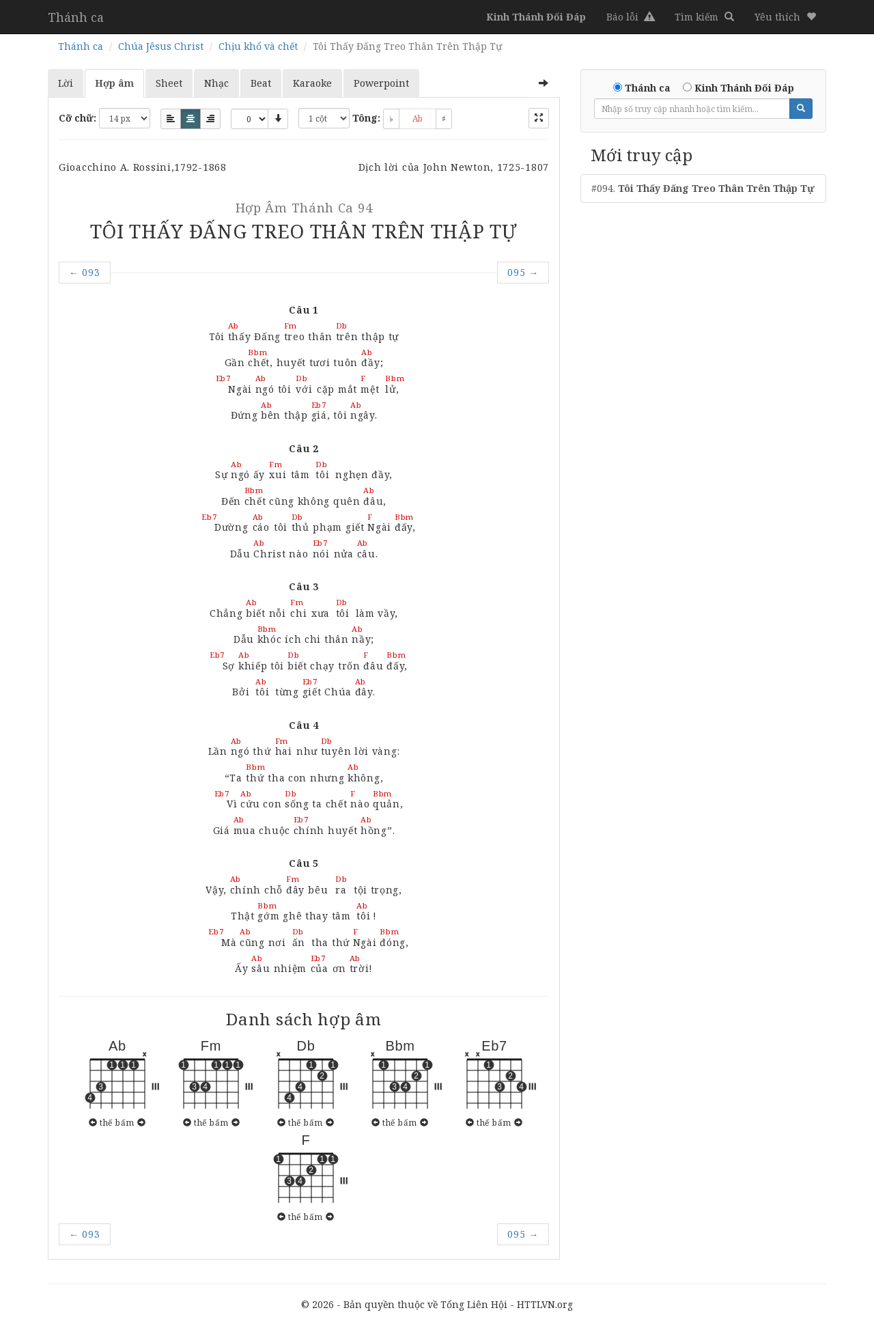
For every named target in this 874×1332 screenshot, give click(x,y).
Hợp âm (114, 83)
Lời (65, 83)
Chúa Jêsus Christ (160, 46)
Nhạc (216, 83)
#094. (703, 188)
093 (84, 272)
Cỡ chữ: (77, 117)
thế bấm (117, 1122)
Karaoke (312, 83)
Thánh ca (76, 17)
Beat (261, 83)
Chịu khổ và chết (258, 46)
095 (523, 272)
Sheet (169, 83)
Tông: (366, 117)
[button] (785, 17)
